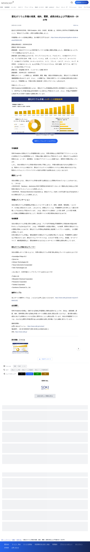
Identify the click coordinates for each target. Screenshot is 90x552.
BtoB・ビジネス (39, 7)
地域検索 (7, 7)
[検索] (71, 2)
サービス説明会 (27, 544)
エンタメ (13, 7)
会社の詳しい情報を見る (45, 396)
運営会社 (6, 544)
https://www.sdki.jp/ (21, 332)
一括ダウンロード (45, 359)
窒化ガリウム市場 (16, 370)
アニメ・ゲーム (29, 7)
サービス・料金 (16, 544)
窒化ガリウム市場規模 (27, 370)
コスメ (80, 7)
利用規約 (54, 544)
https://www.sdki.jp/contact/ (35, 326)
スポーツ (20, 7)
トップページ (6, 539)
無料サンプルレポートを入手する (45, 141)
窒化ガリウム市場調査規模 (41, 370)
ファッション (73, 7)
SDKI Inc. (75, 25)
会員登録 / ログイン (81, 2)
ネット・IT (64, 7)
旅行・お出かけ (50, 7)
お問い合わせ (15, 547)
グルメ (58, 7)
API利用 (6, 547)
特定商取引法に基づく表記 (42, 544)
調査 (15, 366)
